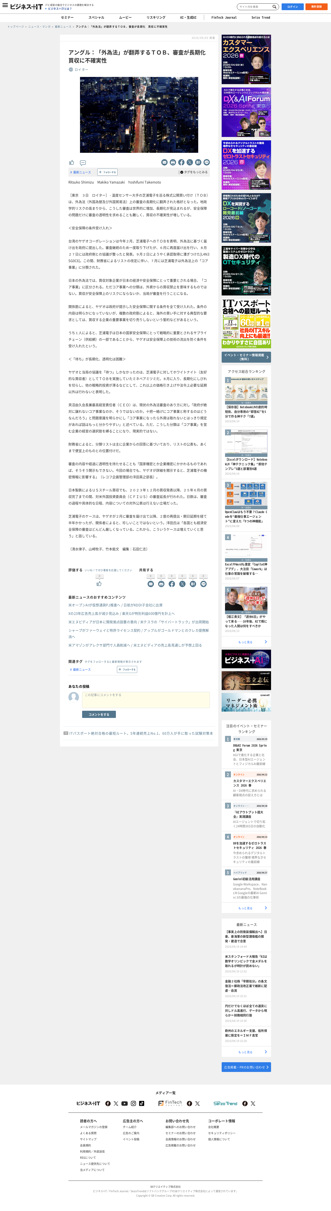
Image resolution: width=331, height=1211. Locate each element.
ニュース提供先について (95, 1164)
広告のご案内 (131, 1133)
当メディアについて (92, 1170)
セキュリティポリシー (222, 1133)
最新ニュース (82, 172)
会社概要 (213, 1127)
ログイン (293, 7)
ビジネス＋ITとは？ (60, 9)
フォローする (109, 172)
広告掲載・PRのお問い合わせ (244, 1067)
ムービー (125, 17)
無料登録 (316, 6)
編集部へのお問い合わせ (181, 1127)
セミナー (67, 17)
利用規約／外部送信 (92, 1151)
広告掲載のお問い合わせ (181, 1145)
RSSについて (88, 1157)
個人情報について (219, 1139)
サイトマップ (88, 1139)
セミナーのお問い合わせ (181, 1133)
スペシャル (96, 17)
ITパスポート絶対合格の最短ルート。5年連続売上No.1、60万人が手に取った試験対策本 (141, 733)
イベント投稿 (131, 1139)
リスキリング (156, 17)
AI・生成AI (188, 17)
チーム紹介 (130, 1127)
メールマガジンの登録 (93, 1127)
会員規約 (85, 1145)
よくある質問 (88, 1133)
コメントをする (99, 714)
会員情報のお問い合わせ (181, 1139)
